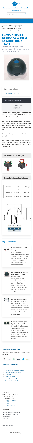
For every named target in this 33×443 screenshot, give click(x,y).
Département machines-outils (11, 349)
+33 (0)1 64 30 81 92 (11, 403)
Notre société (6, 416)
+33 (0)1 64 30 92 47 (11, 401)
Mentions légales (7, 425)
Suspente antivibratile (11, 378)
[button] (30, 21)
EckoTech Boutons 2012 (12, 93)
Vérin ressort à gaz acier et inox (14, 370)
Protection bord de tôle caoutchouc (16, 381)
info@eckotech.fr (10, 405)
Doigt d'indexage (10, 376)
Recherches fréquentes (9, 423)
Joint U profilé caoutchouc (13, 372)
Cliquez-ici (16, 108)
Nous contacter (6, 389)
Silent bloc (8, 374)
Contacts (5, 421)
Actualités (5, 418)
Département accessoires (10, 364)
